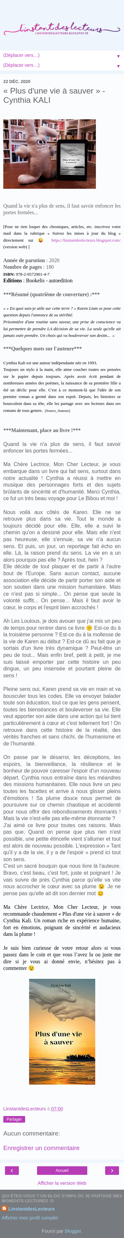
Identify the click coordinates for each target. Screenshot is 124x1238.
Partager (14, 1119)
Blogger (73, 1231)
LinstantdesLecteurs (31, 1209)
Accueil (62, 1170)
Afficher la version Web (62, 1183)
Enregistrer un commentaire (41, 1147)
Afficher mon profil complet (30, 1217)
